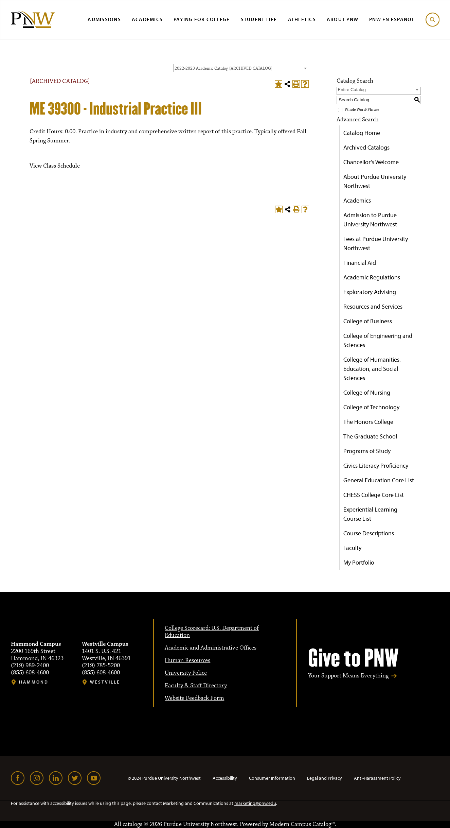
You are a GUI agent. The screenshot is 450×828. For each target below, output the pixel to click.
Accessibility (225, 778)
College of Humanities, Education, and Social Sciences (372, 369)
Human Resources (187, 660)
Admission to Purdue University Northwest (370, 219)
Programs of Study (367, 451)
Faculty (352, 548)
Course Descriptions (368, 533)
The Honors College (368, 422)
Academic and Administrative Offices (210, 648)
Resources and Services (372, 306)
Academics (147, 19)
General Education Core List (378, 480)
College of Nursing (366, 392)
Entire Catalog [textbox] (352, 89)
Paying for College (202, 19)
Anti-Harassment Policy (377, 778)
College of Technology (371, 407)
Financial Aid (359, 262)
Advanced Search (358, 119)
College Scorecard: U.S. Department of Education (212, 631)
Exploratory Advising (369, 292)
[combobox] (241, 68)
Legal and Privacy (324, 778)
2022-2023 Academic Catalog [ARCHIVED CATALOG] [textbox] (223, 68)
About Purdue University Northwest (374, 181)
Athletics (302, 19)
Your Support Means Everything (348, 675)
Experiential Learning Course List (370, 513)
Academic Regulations (371, 277)
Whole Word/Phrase (362, 109)
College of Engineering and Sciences (377, 340)
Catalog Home (361, 133)
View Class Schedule (55, 166)
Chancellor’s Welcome (371, 162)
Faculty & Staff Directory (196, 685)
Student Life (259, 19)
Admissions (104, 19)
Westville (105, 682)
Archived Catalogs (366, 147)
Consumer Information (272, 778)
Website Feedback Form (194, 698)
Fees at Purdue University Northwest (375, 243)
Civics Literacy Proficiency (375, 465)
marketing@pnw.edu (255, 803)
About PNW (342, 19)
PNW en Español (392, 19)
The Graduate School (370, 436)
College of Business (367, 321)
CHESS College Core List (373, 495)
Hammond (34, 682)
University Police (186, 673)
